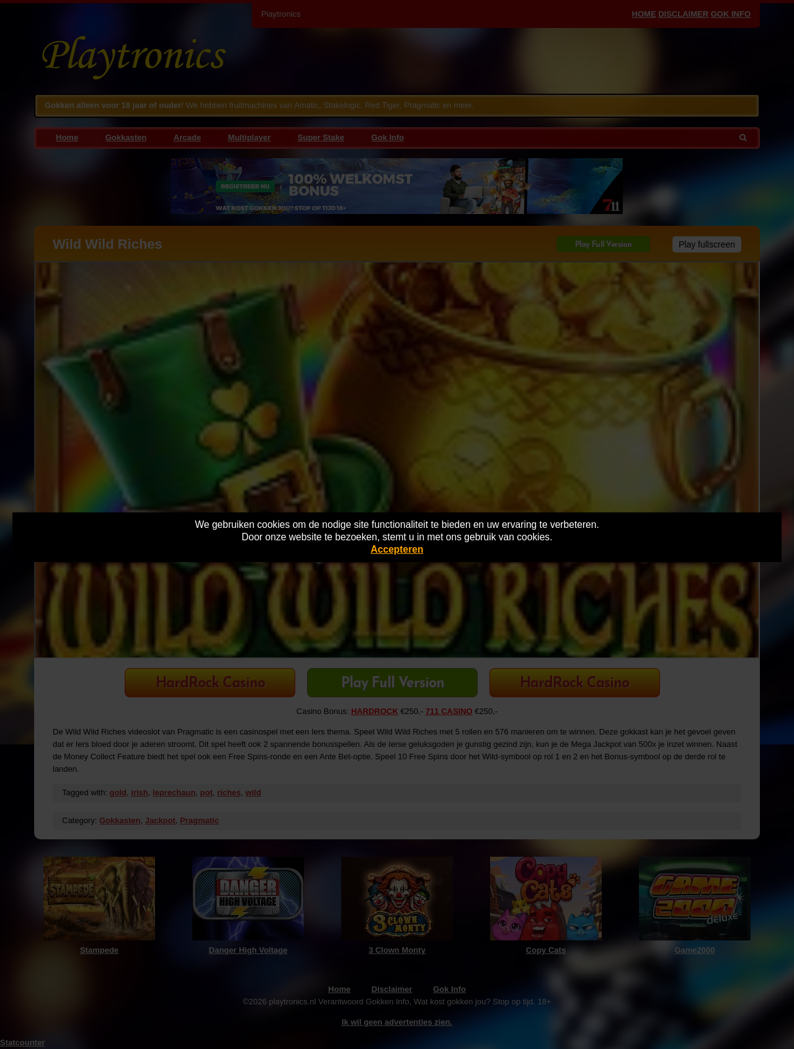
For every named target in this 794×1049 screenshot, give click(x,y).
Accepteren (397, 549)
